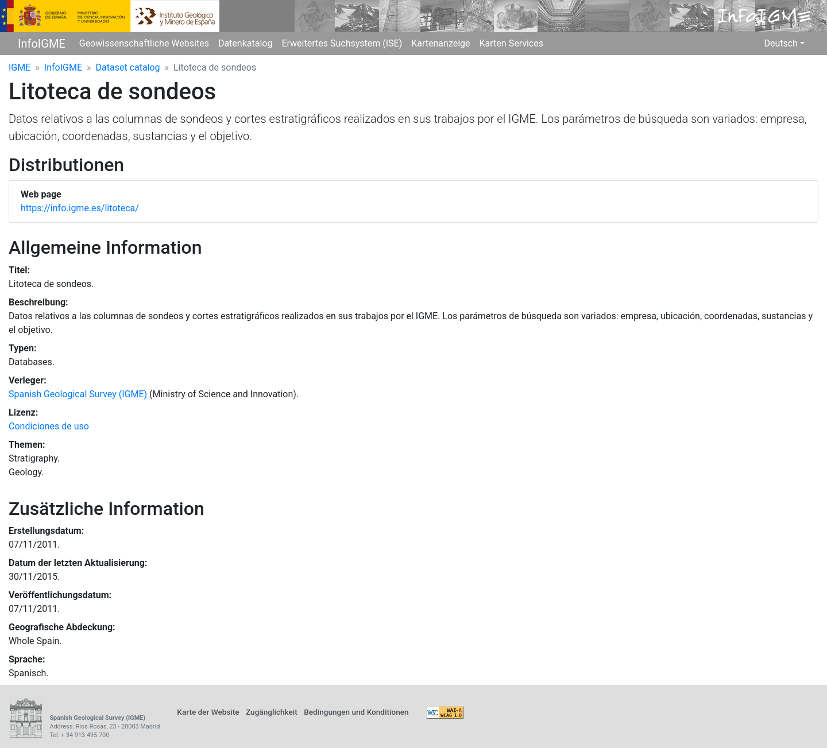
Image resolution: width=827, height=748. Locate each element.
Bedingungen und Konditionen (356, 711)
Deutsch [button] (780, 43)
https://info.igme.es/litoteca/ (80, 208)
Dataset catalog (128, 67)
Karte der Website (208, 711)
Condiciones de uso (49, 426)
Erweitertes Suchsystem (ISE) (341, 43)
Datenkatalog (245, 43)
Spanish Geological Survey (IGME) (78, 394)
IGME (19, 67)
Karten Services (511, 43)
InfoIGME (41, 44)
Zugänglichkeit (271, 711)
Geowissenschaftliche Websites (144, 43)
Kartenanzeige (440, 43)
